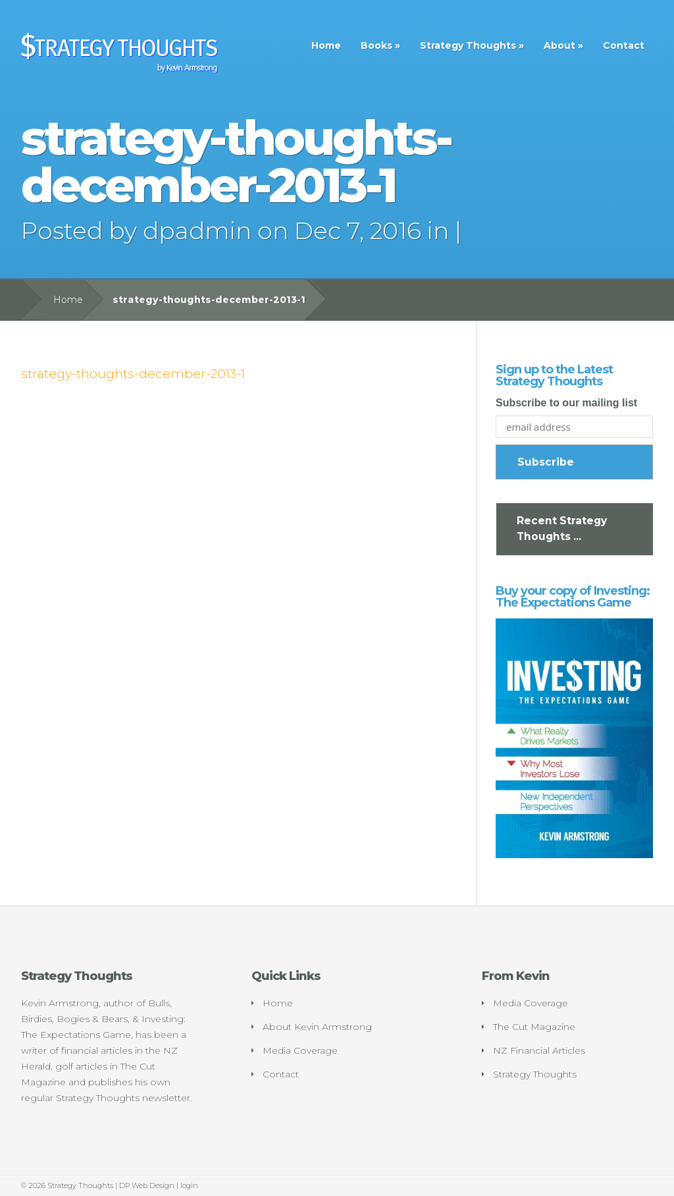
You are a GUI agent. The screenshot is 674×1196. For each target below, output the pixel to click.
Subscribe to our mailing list (566, 402)
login (189, 1185)
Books (376, 45)
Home (326, 45)
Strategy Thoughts (468, 45)
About (559, 45)
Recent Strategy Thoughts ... (562, 528)
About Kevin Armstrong (317, 1027)
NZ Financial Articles (539, 1050)
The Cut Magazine (534, 1027)
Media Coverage (300, 1050)
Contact (623, 45)
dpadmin (197, 230)
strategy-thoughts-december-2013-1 (133, 373)
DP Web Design (146, 1185)
